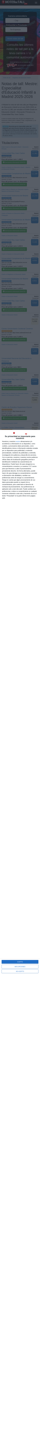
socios (18, 441)
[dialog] (20, 931)
